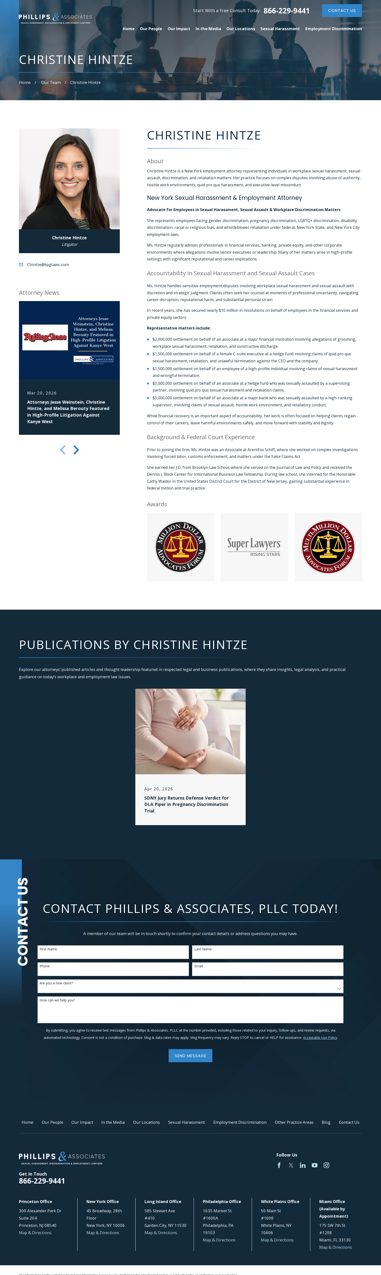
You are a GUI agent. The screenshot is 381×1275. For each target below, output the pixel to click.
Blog (326, 1122)
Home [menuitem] (129, 28)
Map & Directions (35, 1232)
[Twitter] (291, 1165)
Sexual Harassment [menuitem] (280, 28)
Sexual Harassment (186, 1122)
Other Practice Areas (294, 1122)
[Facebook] (279, 1165)
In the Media (113, 1122)
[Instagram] (326, 1165)
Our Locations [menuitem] (240, 28)
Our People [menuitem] (151, 28)
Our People (52, 1122)
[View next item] (76, 450)
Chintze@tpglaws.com (48, 264)
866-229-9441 (287, 10)
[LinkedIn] (302, 1165)
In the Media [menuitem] (208, 28)
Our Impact (82, 1122)
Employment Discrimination (240, 1122)
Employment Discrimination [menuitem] (333, 28)
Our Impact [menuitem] (179, 28)
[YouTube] (314, 1165)
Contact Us (342, 10)
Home (27, 1122)
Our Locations (146, 1122)
